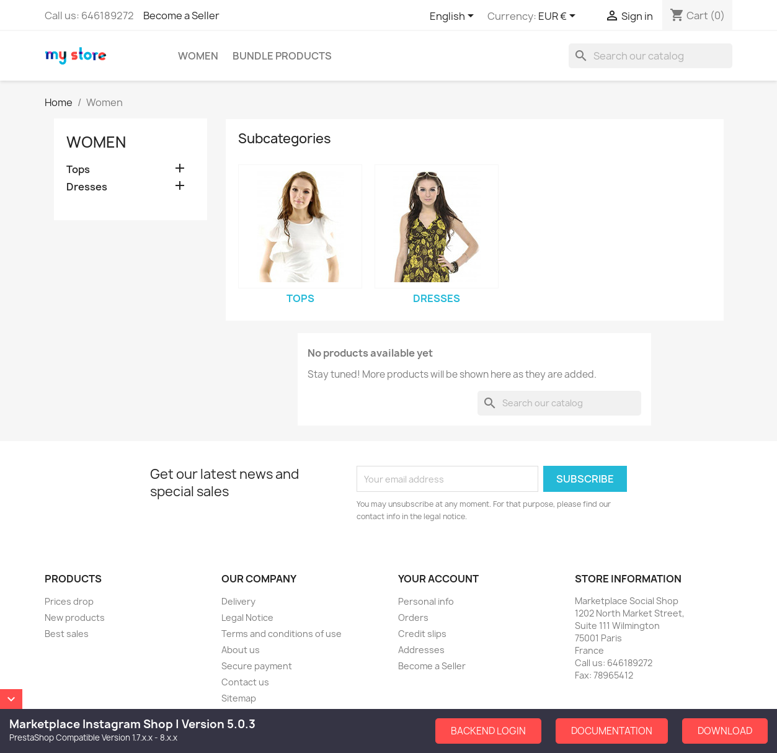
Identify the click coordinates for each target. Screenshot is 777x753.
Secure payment (256, 666)
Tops (78, 169)
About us (240, 650)
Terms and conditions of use (281, 633)
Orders (413, 617)
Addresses (421, 650)
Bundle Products (282, 56)
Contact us (245, 682)
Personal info (426, 601)
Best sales (67, 633)
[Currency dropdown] (559, 16)
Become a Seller (181, 15)
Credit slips (422, 633)
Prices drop (69, 601)
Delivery (238, 601)
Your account (438, 579)
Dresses (86, 187)
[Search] (650, 55)
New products (75, 617)
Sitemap (238, 698)
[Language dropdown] (454, 16)
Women (198, 56)
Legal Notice (247, 617)
